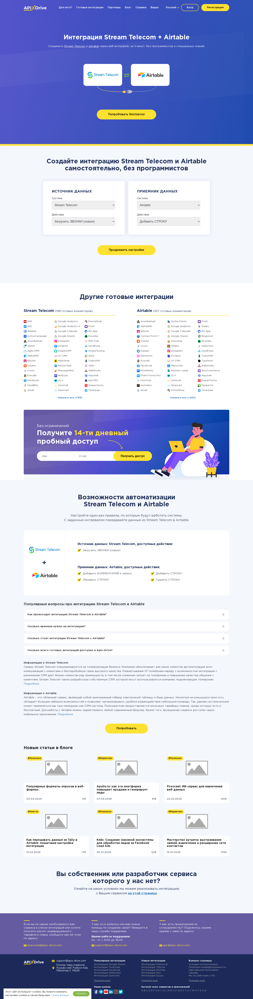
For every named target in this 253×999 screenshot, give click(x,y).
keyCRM (93, 380)
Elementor (147, 356)
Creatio (31, 366)
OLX (60, 380)
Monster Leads (179, 371)
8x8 (29, 321)
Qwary (205, 326)
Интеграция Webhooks (107, 973)
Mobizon (63, 376)
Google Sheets (66, 336)
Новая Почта (95, 385)
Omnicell (63, 385)
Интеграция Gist (151, 973)
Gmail (30, 390)
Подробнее (31, 684)
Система (57, 198)
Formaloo (146, 385)
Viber (91, 366)
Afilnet (31, 346)
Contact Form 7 (150, 336)
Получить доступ (133, 456)
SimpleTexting (96, 351)
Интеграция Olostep (153, 970)
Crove (30, 371)
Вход (190, 7)
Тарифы (193, 973)
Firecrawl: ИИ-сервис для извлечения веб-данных (194, 788)
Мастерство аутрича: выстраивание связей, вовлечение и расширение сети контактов (196, 843)
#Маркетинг (105, 758)
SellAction (207, 346)
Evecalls (32, 376)
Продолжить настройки (126, 250)
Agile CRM (33, 351)
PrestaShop (95, 321)
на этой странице (142, 893)
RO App (93, 331)
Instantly (63, 346)
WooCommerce (211, 371)
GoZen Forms (179, 321)
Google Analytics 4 (69, 326)
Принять (81, 994)
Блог (128, 7)
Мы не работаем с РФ (202, 976)
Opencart (63, 390)
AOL (29, 326)
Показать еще (102, 981)
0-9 (204, 991)
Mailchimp (64, 361)
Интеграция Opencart (107, 976)
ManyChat (177, 366)
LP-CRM (62, 356)
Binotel (31, 361)
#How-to (33, 812)
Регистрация (215, 7)
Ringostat (207, 336)
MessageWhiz (66, 371)
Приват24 (207, 385)
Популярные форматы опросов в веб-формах (55, 788)
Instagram (64, 341)
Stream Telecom (74, 46)
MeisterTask (65, 366)
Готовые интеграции (89, 7)
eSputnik (93, 376)
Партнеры (114, 7)
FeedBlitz (32, 385)
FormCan (146, 380)
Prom (91, 326)
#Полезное (34, 758)
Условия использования (203, 964)
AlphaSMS (33, 356)
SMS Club (93, 341)
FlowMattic (147, 371)
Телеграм (94, 390)
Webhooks (94, 371)
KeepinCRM (64, 351)
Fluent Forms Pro (151, 376)
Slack (91, 356)
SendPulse (94, 346)
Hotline (175, 346)
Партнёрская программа (203, 970)
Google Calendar (67, 331)
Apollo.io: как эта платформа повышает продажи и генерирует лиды (122, 789)
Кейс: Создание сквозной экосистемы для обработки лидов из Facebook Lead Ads (125, 843)
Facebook (33, 380)
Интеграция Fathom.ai (154, 964)
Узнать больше (60, 995)
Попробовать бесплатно (126, 114)
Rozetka (93, 336)
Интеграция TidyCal (153, 967)
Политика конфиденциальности (207, 967)
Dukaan (145, 351)
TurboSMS (94, 361)
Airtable (94, 46)
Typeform (207, 361)
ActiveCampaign (37, 336)
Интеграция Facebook (107, 970)
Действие (58, 215)
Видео (155, 7)
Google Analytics (68, 321)
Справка (140, 7)
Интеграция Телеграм (107, 967)
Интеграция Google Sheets (110, 964)
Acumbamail (34, 341)
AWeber (32, 331)
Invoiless (176, 356)
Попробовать (126, 728)
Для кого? (65, 7)
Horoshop (176, 341)
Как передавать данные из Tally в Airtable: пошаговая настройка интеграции (51, 843)
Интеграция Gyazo (152, 976)
